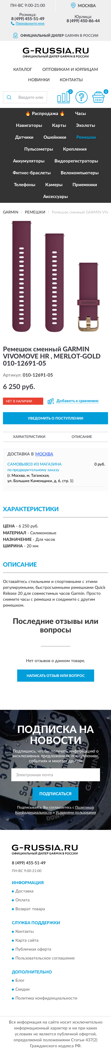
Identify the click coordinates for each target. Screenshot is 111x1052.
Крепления (75, 149)
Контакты (71, 80)
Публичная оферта (33, 949)
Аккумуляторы (28, 161)
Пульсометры (38, 149)
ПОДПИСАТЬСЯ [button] (55, 794)
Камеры (53, 185)
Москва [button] (44, 454)
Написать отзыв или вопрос (56, 676)
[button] (27, 23)
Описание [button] (82, 437)
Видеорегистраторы (76, 161)
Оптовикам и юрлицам (70, 70)
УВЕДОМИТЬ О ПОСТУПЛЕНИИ (55, 418)
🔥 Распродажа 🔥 (45, 113)
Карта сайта (26, 940)
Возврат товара (30, 909)
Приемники (85, 185)
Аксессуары (55, 197)
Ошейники (55, 137)
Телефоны (24, 185)
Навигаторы (29, 125)
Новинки (39, 80)
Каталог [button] (22, 70)
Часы (80, 113)
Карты (59, 125)
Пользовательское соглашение (45, 958)
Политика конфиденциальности (46, 999)
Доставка (24, 892)
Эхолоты (85, 125)
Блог (20, 981)
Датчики (24, 137)
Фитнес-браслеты (32, 173)
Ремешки (86, 137)
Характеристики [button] (29, 437)
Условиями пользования (76, 812)
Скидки (22, 990)
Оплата (22, 900)
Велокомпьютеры (80, 173)
